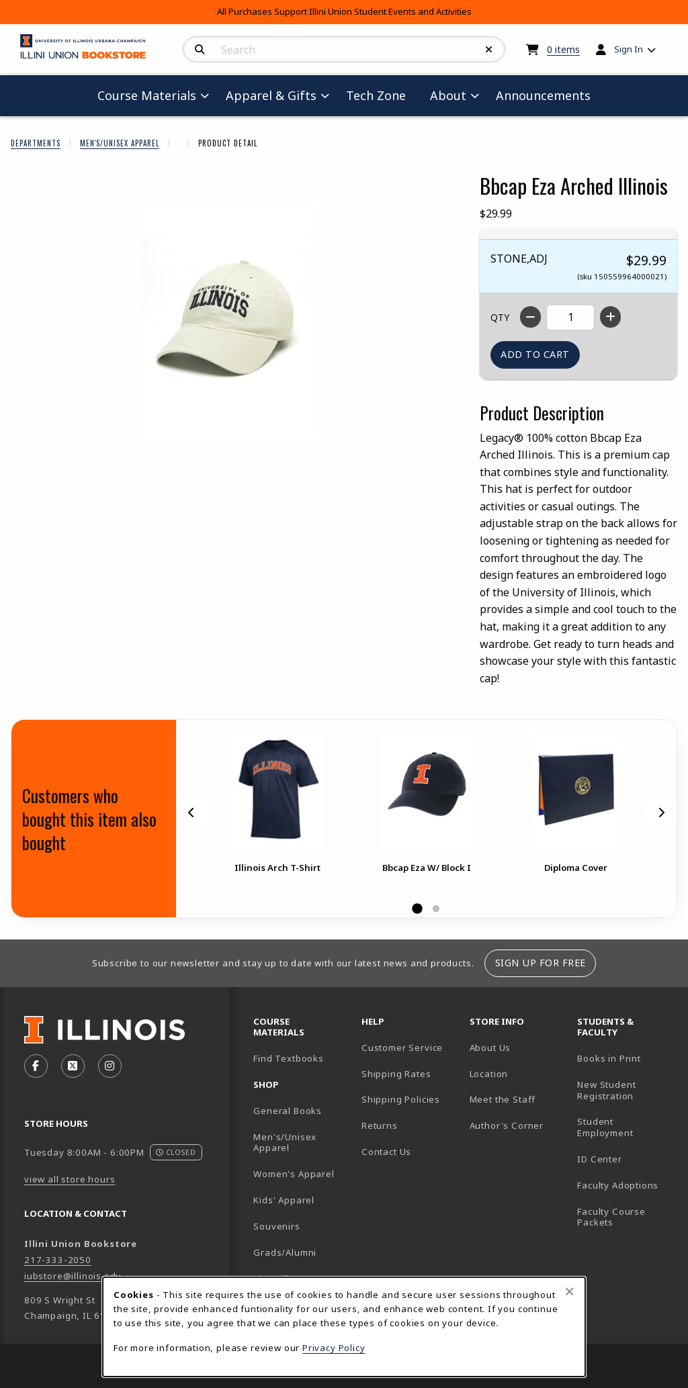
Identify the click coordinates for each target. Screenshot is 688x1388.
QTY (499, 317)
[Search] (200, 49)
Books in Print (626, 1058)
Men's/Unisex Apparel (119, 143)
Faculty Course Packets (611, 1217)
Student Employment (626, 1127)
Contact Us (386, 1152)
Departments (35, 143)
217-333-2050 (57, 1260)
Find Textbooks (288, 1058)
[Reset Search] (489, 49)
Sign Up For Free (540, 962)
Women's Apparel (293, 1174)
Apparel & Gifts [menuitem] (271, 95)
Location (489, 1074)
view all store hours (70, 1179)
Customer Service (402, 1048)
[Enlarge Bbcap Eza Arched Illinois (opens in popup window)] (229, 320)
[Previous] (191, 812)
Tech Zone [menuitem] (381, 95)
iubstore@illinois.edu (73, 1276)
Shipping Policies (400, 1099)
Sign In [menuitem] (628, 49)
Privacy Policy (334, 1348)
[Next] (661, 812)
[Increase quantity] (610, 317)
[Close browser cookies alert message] (569, 1291)
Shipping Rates (396, 1074)
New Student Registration (606, 1090)
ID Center (626, 1158)
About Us (490, 1048)
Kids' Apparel (283, 1200)
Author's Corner (507, 1125)
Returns (379, 1125)
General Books (287, 1111)
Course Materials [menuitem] (146, 95)
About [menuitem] (448, 95)
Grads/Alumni (284, 1252)
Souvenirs (276, 1226)
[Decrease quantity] (530, 317)
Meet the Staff (503, 1099)
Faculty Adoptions (617, 1185)
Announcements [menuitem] (543, 95)
